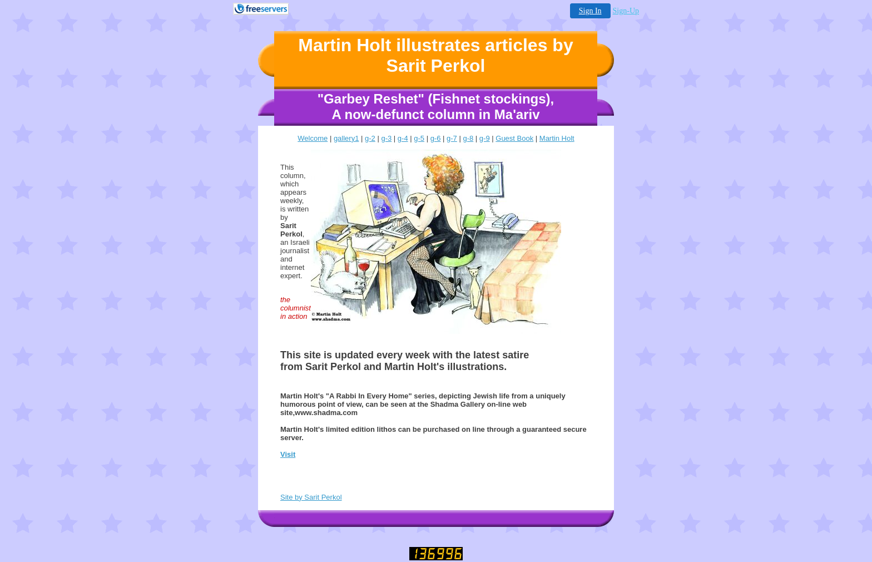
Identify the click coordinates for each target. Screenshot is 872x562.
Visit (287, 454)
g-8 (468, 138)
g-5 (419, 138)
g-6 (435, 138)
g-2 (370, 138)
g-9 (484, 138)
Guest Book (514, 138)
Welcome (313, 138)
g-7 (452, 138)
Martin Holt (556, 138)
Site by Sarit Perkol (311, 497)
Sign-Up (626, 11)
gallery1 (346, 138)
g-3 (386, 138)
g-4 (403, 138)
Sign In (590, 11)
